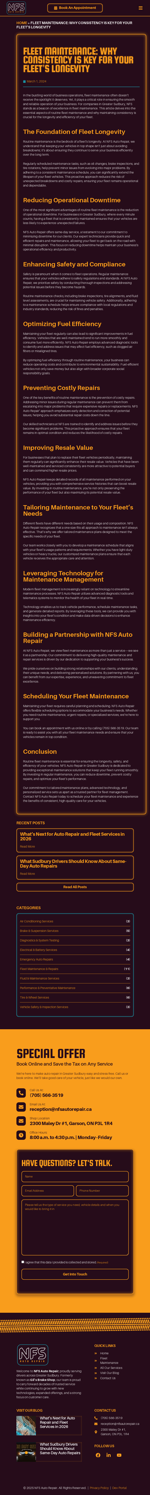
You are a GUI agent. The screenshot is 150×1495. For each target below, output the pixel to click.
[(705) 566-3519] (21, 1092)
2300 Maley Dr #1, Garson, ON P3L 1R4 (71, 1123)
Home (21, 23)
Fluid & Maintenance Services (39, 978)
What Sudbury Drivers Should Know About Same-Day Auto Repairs (73, 864)
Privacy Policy (99, 1486)
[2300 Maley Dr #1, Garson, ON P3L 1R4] (21, 1120)
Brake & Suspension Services (39, 931)
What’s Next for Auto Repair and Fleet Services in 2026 (72, 836)
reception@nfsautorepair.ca (61, 1109)
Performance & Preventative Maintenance (47, 988)
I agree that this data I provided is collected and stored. (67, 1262)
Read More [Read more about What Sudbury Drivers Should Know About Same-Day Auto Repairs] (27, 874)
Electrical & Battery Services (38, 950)
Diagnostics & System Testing (39, 940)
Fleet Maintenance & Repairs (39, 969)
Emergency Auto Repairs (36, 959)
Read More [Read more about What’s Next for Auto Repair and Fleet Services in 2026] (27, 846)
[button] (140, 8)
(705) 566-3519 (46, 1095)
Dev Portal (119, 1486)
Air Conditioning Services (36, 921)
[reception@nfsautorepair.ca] (21, 1106)
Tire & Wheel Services (34, 997)
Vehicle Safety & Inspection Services (44, 1007)
